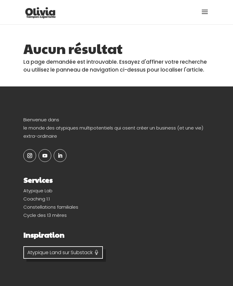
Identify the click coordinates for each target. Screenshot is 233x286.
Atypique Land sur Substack (60, 252)
